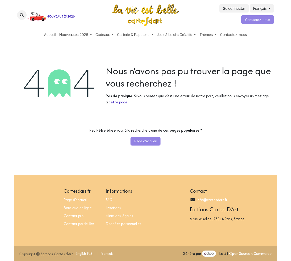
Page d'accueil (145, 141)
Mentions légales (119, 215)
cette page (118, 102)
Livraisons (113, 207)
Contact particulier (79, 223)
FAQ (109, 199)
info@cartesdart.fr (212, 199)
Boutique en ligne (78, 207)
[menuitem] (50, 34)
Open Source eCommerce (250, 253)
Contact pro (74, 215)
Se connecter (234, 8)
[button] (22, 15)
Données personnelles (123, 223)
